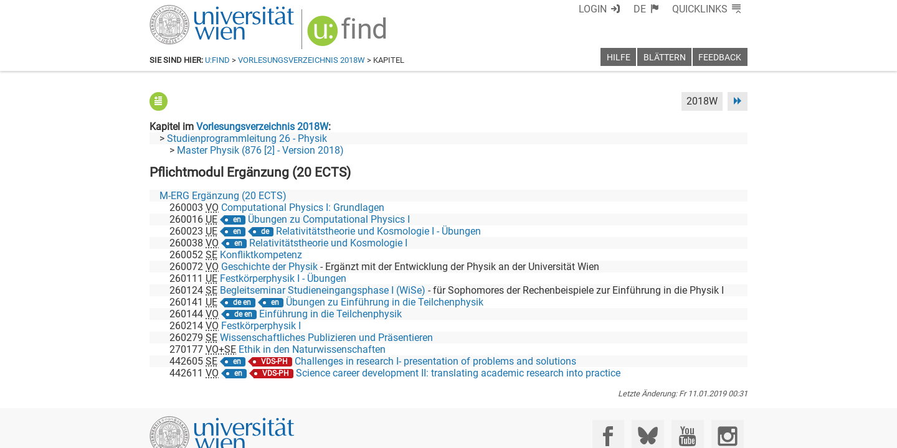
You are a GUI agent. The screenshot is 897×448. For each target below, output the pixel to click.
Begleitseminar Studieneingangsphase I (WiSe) (322, 290)
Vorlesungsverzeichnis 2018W (301, 60)
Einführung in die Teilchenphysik (330, 314)
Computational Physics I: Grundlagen (302, 207)
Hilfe (618, 57)
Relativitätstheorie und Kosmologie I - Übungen (378, 231)
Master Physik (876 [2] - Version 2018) (260, 150)
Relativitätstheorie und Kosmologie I (328, 243)
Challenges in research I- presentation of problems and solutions (435, 361)
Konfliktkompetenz (261, 255)
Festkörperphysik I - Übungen (283, 278)
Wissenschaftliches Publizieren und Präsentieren (326, 337)
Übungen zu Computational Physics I (329, 219)
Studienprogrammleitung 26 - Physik (247, 138)
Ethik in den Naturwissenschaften (312, 349)
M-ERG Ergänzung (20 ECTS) (223, 196)
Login (593, 9)
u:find (217, 60)
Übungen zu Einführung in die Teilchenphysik (384, 302)
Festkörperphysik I (261, 326)
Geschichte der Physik (269, 267)
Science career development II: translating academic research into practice (458, 373)
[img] (348, 35)
